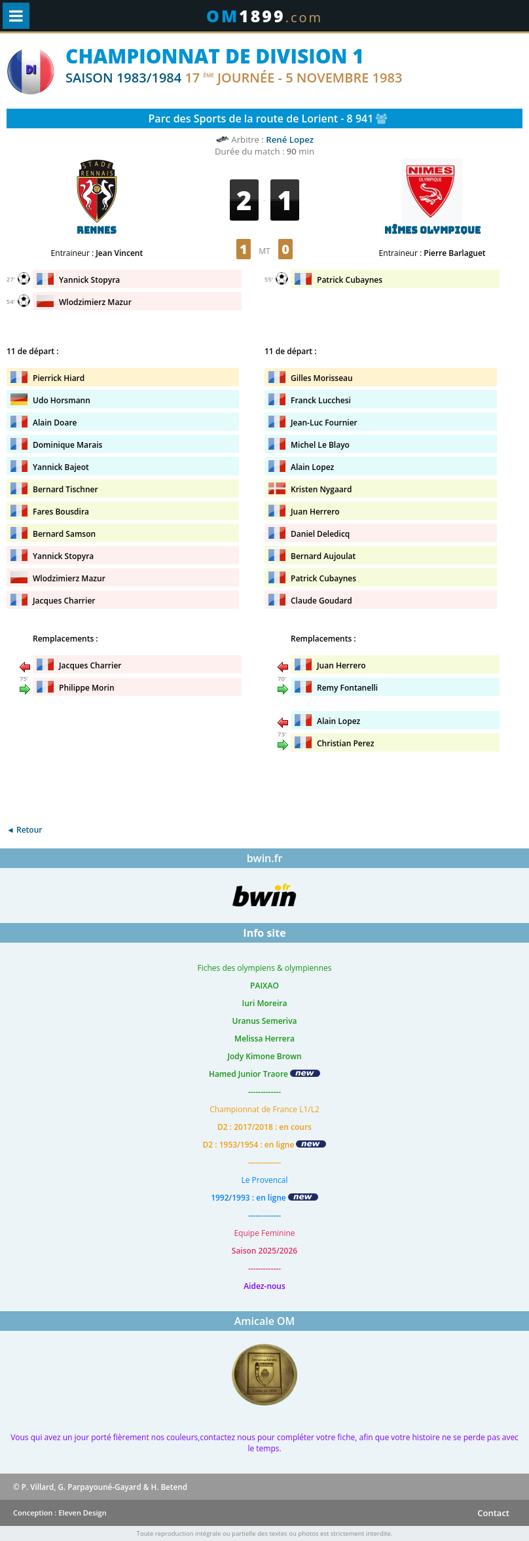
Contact (493, 1513)
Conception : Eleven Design (60, 1512)
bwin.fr (265, 858)
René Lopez (290, 139)
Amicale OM (264, 1321)
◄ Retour (24, 829)
